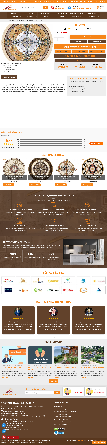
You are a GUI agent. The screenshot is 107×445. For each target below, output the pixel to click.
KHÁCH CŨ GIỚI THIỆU (96, 51)
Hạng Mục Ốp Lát (78, 16)
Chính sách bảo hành (60, 424)
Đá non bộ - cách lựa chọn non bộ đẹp (93, 367)
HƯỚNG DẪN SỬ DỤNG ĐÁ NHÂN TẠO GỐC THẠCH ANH (14, 368)
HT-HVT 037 (14, 181)
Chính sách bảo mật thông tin (62, 416)
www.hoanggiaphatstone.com (84, 89)
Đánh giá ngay (96, 143)
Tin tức (59, 1)
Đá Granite (16, 13)
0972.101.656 (63, 67)
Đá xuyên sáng (46, 13)
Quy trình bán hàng (80, 1)
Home (2, 15)
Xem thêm (53, 381)
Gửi (57, 393)
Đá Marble (32, 13)
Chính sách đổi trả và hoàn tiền (63, 422)
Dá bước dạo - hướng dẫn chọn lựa (65, 367)
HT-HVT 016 (40, 181)
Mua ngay (87, 37)
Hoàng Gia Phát (81, 86)
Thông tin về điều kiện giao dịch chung (65, 411)
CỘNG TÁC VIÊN (80, 51)
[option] (27, 42)
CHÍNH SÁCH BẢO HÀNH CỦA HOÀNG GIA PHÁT (40, 368)
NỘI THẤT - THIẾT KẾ (63, 51)
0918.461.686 (97, 67)
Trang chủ (4, 20)
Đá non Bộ (47, 16)
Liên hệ (102, 1)
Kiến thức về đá (68, 1)
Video (104, 15)
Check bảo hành (93, 1)
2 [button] (54, 338)
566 (87, 28)
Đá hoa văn (30, 20)
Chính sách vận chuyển (61, 419)
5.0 (65, 28)
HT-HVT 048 (93, 181)
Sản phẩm (12, 20)
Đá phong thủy (31, 16)
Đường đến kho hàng (49, 1)
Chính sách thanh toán (61, 414)
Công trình (94, 16)
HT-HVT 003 (67, 181)
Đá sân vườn (16, 16)
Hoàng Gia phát (80, 91)
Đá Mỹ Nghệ (63, 16)
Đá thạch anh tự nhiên (61, 13)
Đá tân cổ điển (93, 13)
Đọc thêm (6, 378)
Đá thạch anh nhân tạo (77, 13)
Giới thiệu (38, 1)
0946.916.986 (80, 67)
